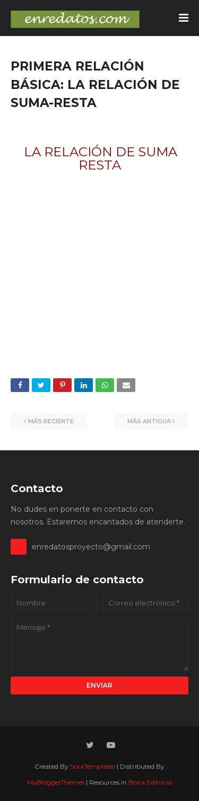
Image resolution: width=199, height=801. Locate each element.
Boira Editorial (150, 782)
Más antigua (149, 421)
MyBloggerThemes (55, 782)
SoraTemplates (92, 766)
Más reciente (51, 421)
